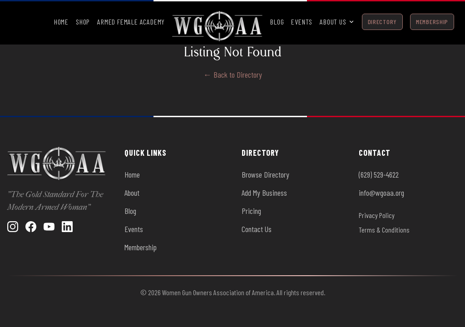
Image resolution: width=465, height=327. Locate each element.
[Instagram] (12, 226)
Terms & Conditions (384, 229)
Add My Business (264, 193)
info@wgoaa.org (381, 193)
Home (61, 21)
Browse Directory (265, 174)
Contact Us (257, 229)
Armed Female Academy (131, 21)
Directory (382, 21)
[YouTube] (49, 226)
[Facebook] (30, 226)
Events (301, 21)
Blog (277, 21)
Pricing (251, 211)
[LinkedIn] (67, 226)
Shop (83, 21)
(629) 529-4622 (379, 174)
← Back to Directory (232, 74)
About (131, 193)
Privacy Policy (377, 215)
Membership (432, 21)
